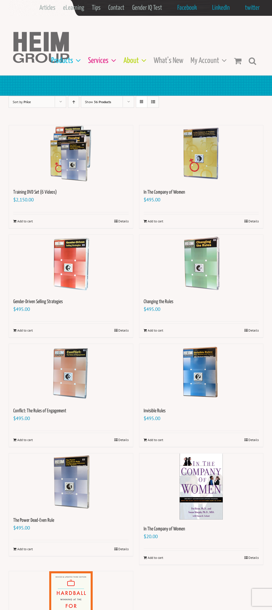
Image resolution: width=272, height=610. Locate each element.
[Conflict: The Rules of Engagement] (71, 372)
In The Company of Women (164, 192)
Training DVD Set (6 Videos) (35, 192)
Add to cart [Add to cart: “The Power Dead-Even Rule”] (25, 549)
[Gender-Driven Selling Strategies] (71, 263)
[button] (252, 61)
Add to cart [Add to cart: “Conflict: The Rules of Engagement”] (25, 440)
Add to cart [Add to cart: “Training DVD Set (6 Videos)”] (25, 221)
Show (98, 102)
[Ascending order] (73, 102)
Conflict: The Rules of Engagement (39, 411)
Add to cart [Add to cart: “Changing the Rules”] (155, 330)
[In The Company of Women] (201, 154)
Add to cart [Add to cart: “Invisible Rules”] (155, 440)
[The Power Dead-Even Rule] (71, 482)
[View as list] (153, 101)
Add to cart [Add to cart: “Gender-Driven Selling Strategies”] (25, 330)
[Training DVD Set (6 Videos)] (71, 154)
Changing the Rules (158, 301)
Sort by (22, 102)
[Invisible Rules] (201, 372)
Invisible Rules (155, 411)
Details (123, 221)
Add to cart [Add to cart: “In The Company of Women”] (155, 221)
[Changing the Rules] (201, 263)
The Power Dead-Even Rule (33, 520)
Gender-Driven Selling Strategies (38, 301)
